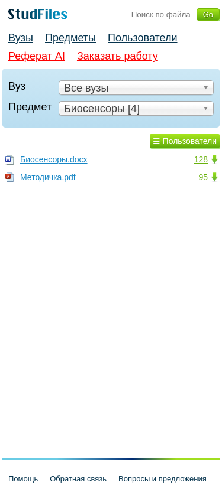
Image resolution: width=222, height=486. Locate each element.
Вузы (20, 38)
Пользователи (142, 38)
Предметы (70, 38)
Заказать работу (117, 56)
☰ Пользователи (185, 141)
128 (201, 159)
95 (203, 177)
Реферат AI (36, 56)
